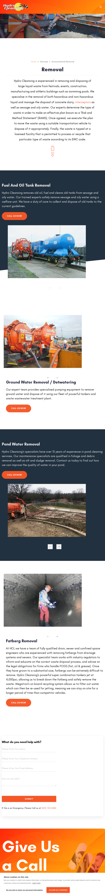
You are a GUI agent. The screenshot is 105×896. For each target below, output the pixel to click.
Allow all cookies (58, 890)
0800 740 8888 (49, 808)
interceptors (83, 102)
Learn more (36, 883)
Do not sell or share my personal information (24, 890)
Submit (29, 799)
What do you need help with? (21, 742)
